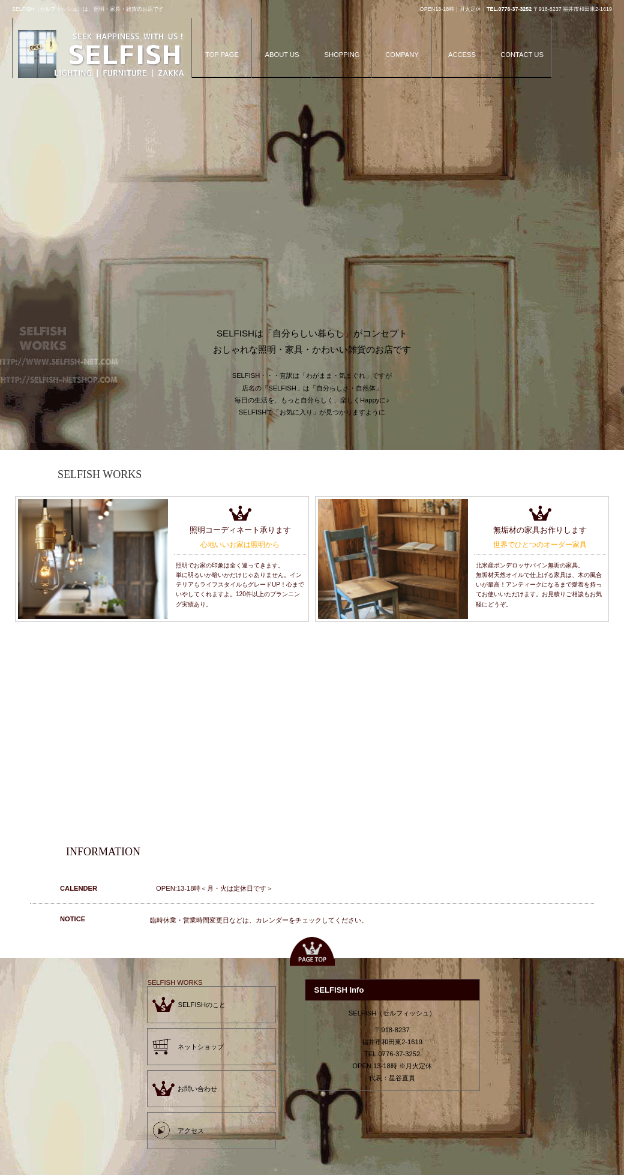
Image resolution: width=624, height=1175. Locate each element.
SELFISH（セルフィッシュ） (102, 56)
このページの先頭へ (312, 952)
